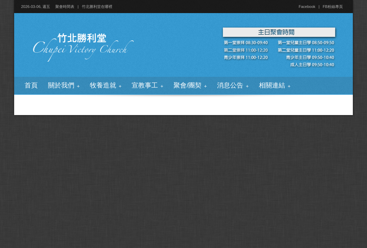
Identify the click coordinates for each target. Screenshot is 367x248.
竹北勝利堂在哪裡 (97, 6)
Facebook (307, 6)
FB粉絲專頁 (333, 6)
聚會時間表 (64, 6)
